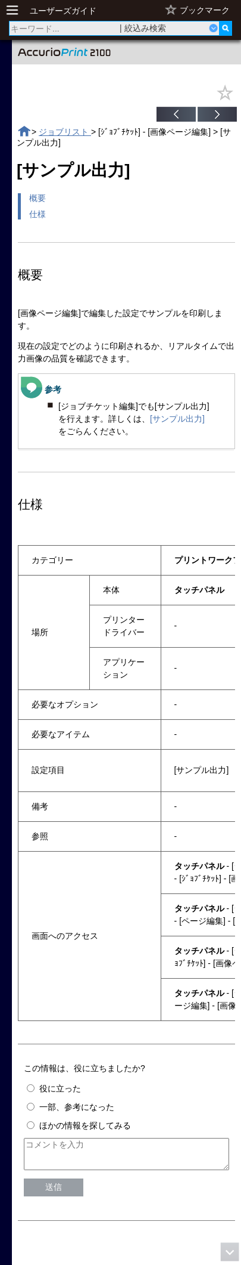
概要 (37, 198)
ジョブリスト (65, 132)
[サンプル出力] (177, 418)
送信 (53, 1192)
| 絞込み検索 (143, 28)
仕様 (37, 214)
